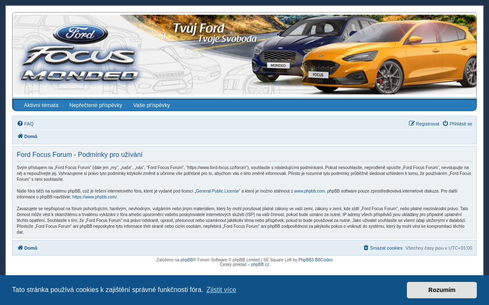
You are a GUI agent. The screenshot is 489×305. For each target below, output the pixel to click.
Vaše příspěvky (151, 105)
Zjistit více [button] (221, 289)
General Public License (217, 191)
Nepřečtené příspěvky (95, 105)
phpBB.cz (260, 264)
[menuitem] (25, 124)
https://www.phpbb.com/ (94, 197)
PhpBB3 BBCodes (315, 260)
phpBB (187, 260)
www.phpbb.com (309, 191)
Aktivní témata (41, 105)
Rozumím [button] (441, 290)
